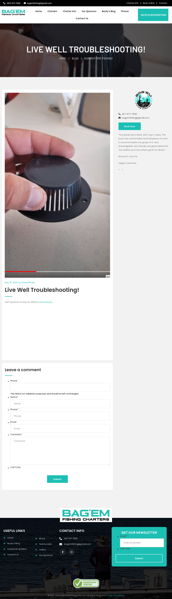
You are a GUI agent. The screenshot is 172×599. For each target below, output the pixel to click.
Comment (16, 434)
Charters (52, 11)
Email (13, 422)
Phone (13, 381)
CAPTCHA (15, 467)
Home (38, 11)
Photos (125, 11)
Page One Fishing (115, 595)
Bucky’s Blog (108, 11)
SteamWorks (46, 302)
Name (14, 397)
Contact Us (82, 18)
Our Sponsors (89, 11)
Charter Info (69, 11)
